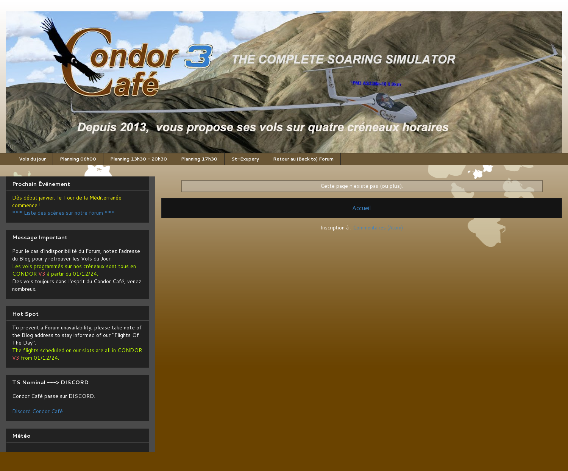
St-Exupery (245, 159)
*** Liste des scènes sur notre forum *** (63, 213)
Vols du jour (32, 159)
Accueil (361, 208)
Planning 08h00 (78, 159)
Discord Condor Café (37, 411)
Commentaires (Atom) (378, 227)
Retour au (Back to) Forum (303, 159)
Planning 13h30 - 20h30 (138, 159)
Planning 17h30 (199, 159)
